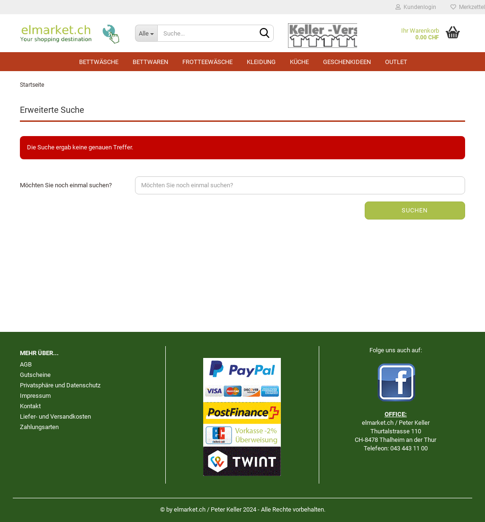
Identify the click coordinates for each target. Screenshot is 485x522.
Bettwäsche (98, 61)
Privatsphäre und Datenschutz (60, 385)
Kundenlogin (415, 7)
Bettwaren (150, 61)
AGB (26, 364)
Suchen (415, 210)
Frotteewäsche (207, 61)
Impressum (35, 395)
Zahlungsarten (39, 426)
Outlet (396, 61)
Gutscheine (35, 374)
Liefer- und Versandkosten (55, 416)
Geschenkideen (347, 61)
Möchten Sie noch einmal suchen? (66, 185)
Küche (299, 61)
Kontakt (30, 406)
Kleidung (261, 61)
